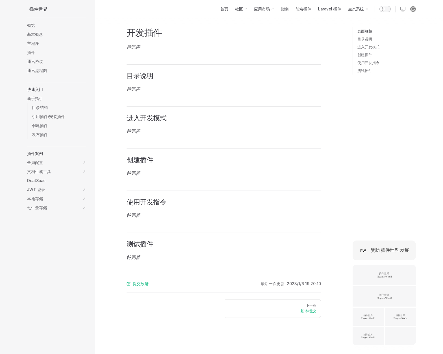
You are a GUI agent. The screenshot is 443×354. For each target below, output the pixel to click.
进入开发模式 (368, 47)
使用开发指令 (368, 62)
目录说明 (364, 39)
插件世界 (38, 9)
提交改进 (138, 283)
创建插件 (364, 55)
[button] (56, 25)
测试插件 (364, 70)
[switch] (385, 9)
